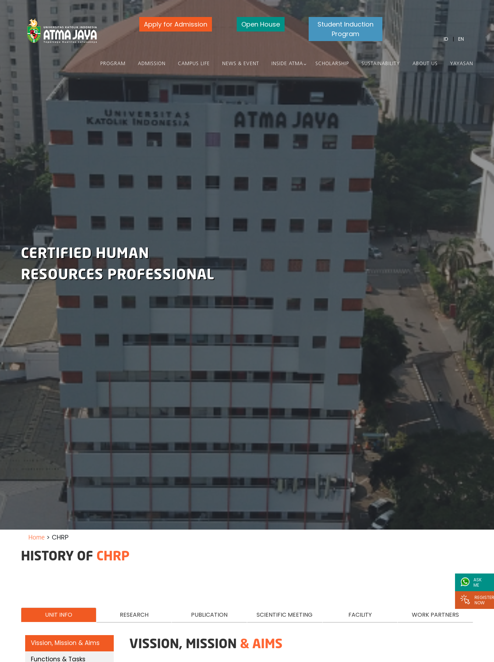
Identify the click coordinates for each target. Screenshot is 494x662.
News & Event (240, 64)
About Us (425, 64)
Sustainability (380, 64)
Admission (151, 64)
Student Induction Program (346, 29)
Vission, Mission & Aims (65, 643)
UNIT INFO (58, 615)
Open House (260, 24)
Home (36, 538)
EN (461, 38)
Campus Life (194, 64)
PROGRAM (112, 64)
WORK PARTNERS (435, 615)
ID (446, 38)
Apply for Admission (175, 24)
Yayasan (461, 64)
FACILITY (360, 615)
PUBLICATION (209, 615)
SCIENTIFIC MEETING (285, 615)
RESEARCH (134, 615)
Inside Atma (287, 64)
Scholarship (332, 64)
